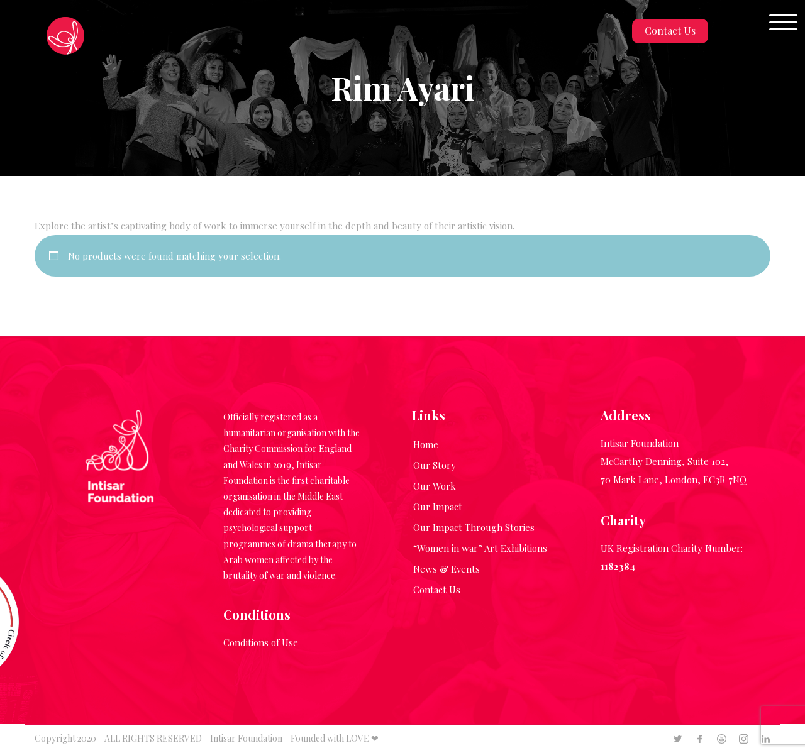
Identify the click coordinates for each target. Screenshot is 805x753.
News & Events (446, 569)
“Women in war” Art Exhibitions (480, 548)
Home (425, 444)
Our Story (434, 465)
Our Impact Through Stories (474, 527)
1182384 (618, 566)
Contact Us (670, 30)
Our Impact (437, 506)
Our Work (434, 486)
